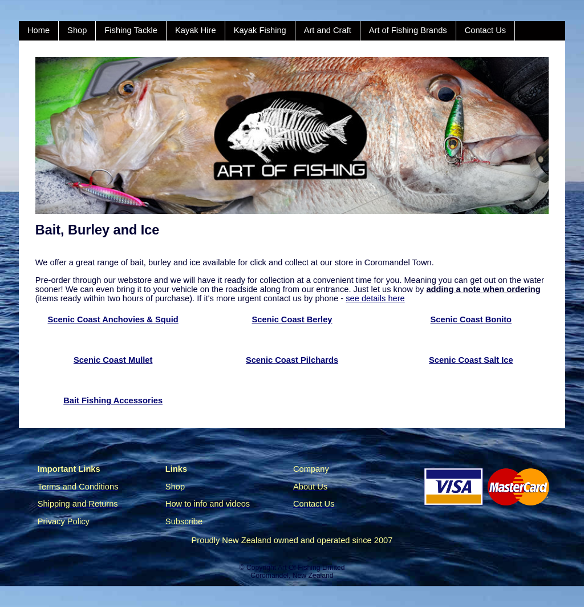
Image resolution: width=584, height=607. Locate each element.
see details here (375, 298)
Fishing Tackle (130, 30)
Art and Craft (327, 30)
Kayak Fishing (260, 30)
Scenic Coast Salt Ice (471, 360)
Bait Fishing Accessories (113, 400)
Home (38, 30)
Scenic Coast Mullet (113, 360)
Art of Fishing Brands (408, 30)
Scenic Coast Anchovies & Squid (113, 319)
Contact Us (485, 30)
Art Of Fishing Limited (311, 568)
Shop (77, 30)
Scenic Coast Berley (292, 319)
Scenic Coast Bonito (471, 319)
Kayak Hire (195, 30)
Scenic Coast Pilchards (292, 360)
